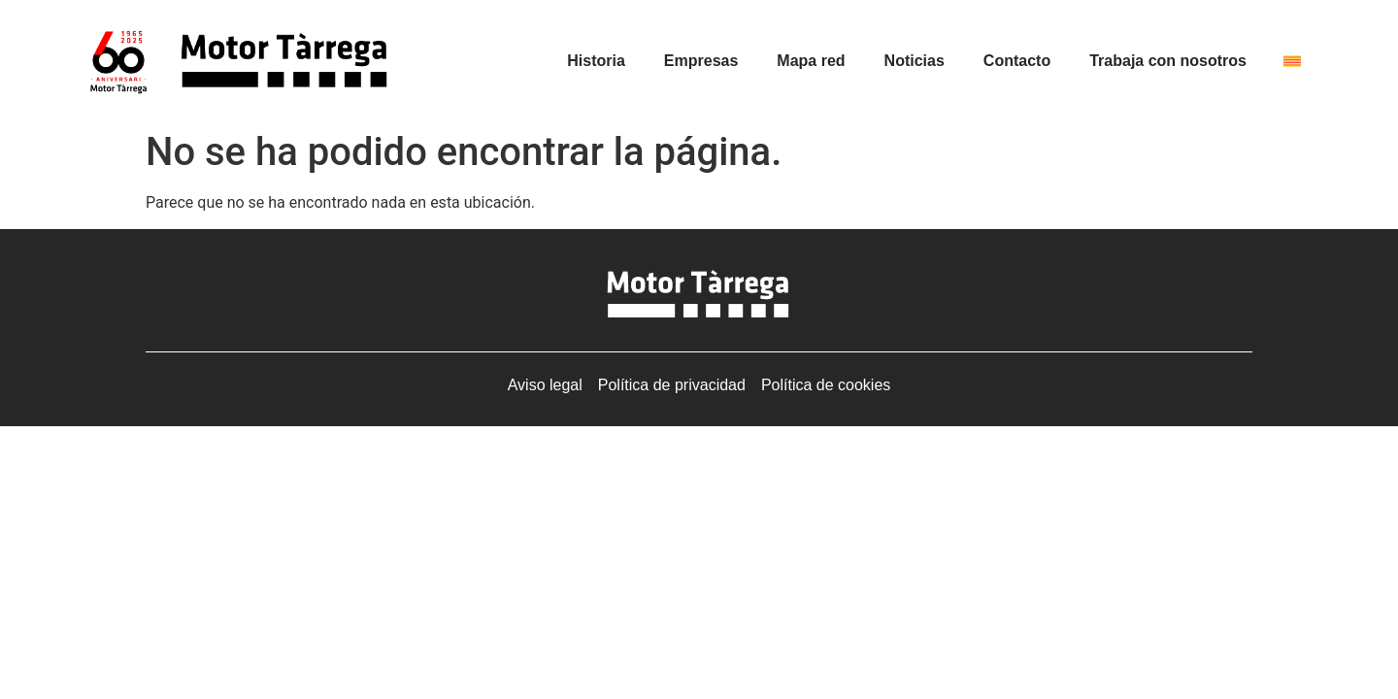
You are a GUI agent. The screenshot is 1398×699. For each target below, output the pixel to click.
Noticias (914, 60)
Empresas (701, 60)
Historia (596, 60)
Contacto (1016, 60)
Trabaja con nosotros (1168, 60)
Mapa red (811, 60)
